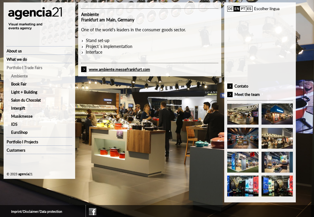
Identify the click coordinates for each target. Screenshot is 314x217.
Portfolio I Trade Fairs (24, 67)
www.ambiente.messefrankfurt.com (119, 69)
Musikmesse (22, 116)
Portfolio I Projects (22, 142)
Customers (16, 150)
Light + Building (24, 92)
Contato (241, 86)
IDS (14, 124)
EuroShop (19, 132)
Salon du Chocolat (26, 100)
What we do (17, 59)
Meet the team (247, 94)
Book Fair (19, 84)
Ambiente (19, 76)
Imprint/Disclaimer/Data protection (36, 211)
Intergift (18, 108)
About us (14, 51)
